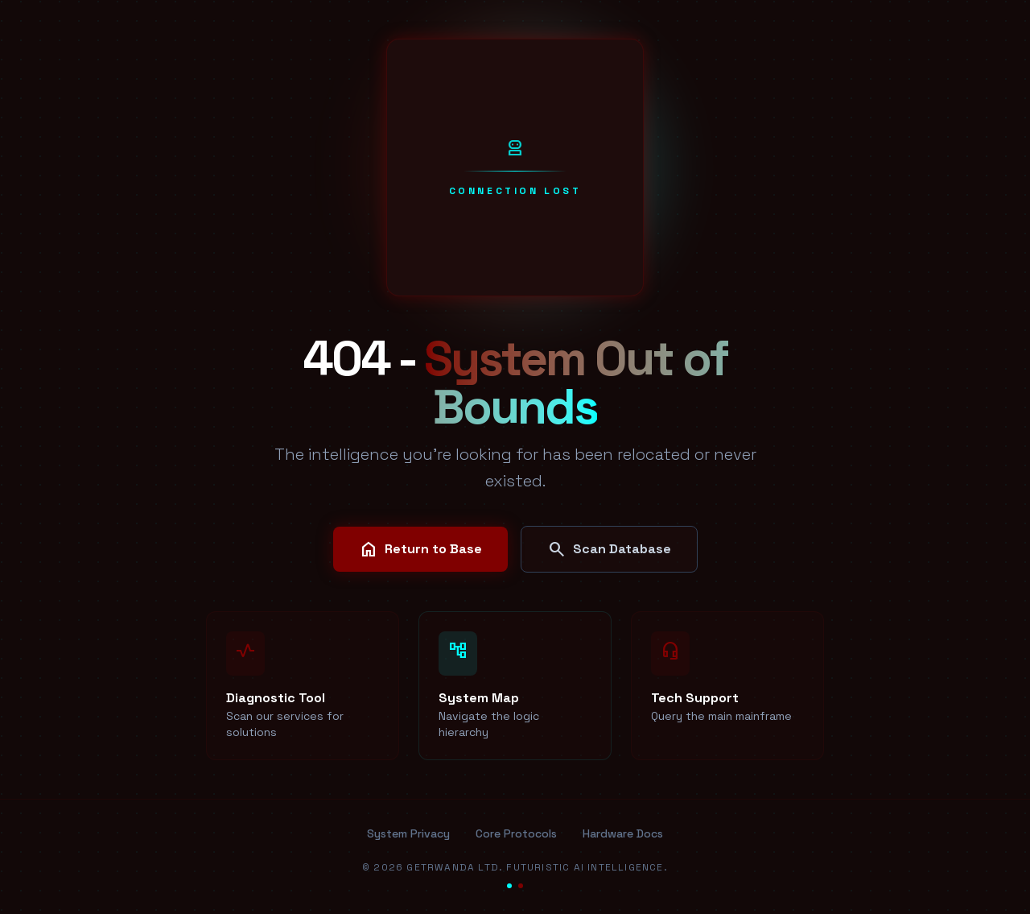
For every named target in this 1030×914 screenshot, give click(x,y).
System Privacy (408, 833)
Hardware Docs (623, 833)
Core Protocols (516, 833)
